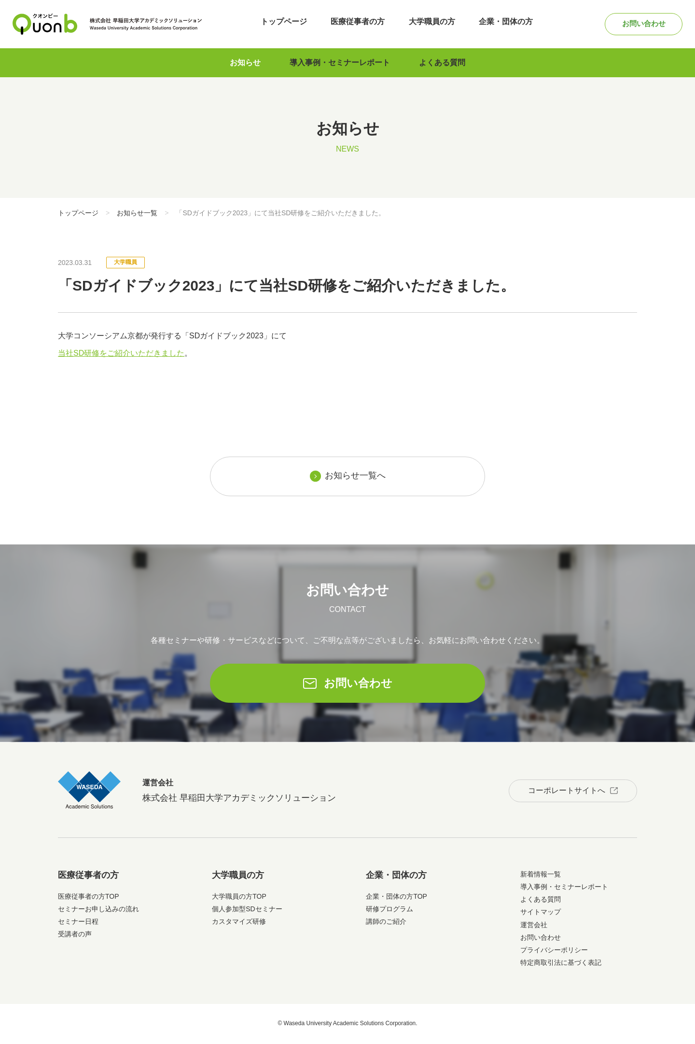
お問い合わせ (639, 24)
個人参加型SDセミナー (247, 910)
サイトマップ (540, 914)
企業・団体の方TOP (396, 898)
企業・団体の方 (497, 24)
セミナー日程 (78, 923)
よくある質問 (442, 62)
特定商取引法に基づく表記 (560, 964)
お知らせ (245, 62)
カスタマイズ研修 (239, 923)
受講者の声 (75, 936)
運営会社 (533, 926)
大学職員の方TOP (239, 898)
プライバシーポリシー (554, 952)
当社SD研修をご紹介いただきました (121, 353)
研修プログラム (389, 910)
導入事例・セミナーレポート (340, 62)
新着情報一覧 (540, 875)
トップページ (284, 24)
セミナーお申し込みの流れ (98, 910)
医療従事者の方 (355, 24)
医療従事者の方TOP (88, 898)
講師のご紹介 (386, 923)
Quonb (45, 24)
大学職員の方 (426, 24)
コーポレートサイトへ (563, 791)
